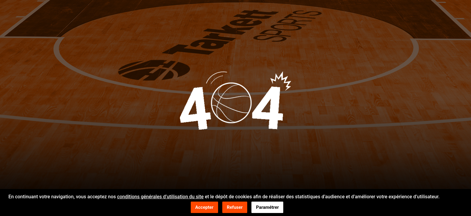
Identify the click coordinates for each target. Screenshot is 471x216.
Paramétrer (267, 207)
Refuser (235, 207)
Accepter (204, 207)
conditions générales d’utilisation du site (160, 197)
